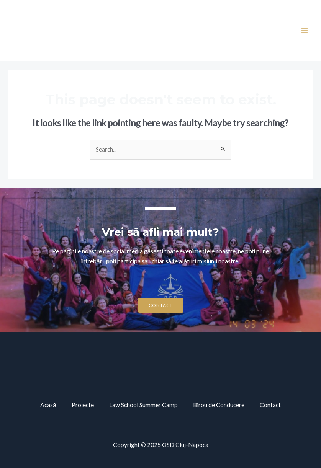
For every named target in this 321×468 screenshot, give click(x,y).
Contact (270, 404)
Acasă (48, 404)
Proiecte (83, 404)
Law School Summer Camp (143, 404)
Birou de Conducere (218, 404)
